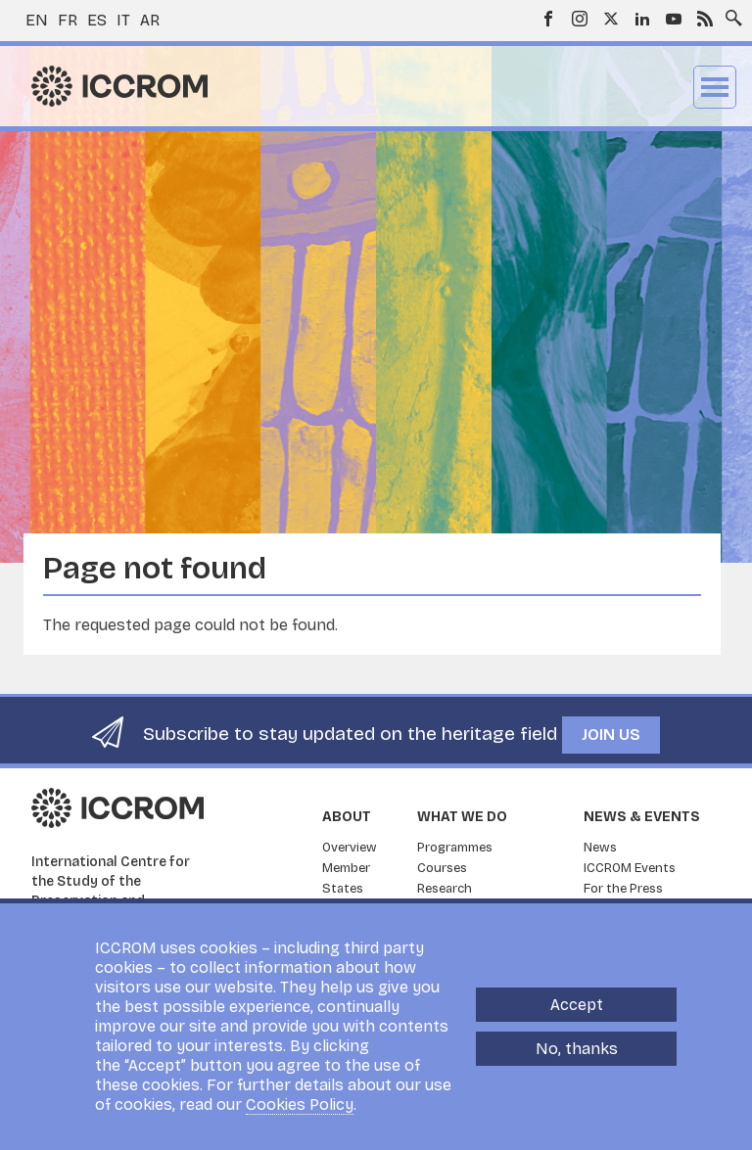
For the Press (623, 889)
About (346, 816)
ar (150, 20)
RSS (705, 18)
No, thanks (577, 1048)
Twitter (611, 18)
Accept (576, 1004)
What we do (462, 816)
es (97, 20)
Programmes (455, 847)
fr (67, 20)
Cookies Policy (299, 1104)
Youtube (674, 18)
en (36, 20)
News (600, 847)
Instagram (580, 18)
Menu (714, 87)
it (123, 20)
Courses (442, 868)
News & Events (642, 816)
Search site (729, 13)
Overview (349, 847)
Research (444, 889)
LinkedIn (642, 18)
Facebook (548, 18)
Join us (611, 734)
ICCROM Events (630, 868)
